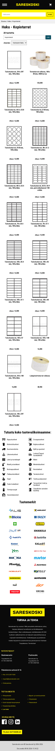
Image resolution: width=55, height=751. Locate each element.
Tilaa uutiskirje (12, 732)
